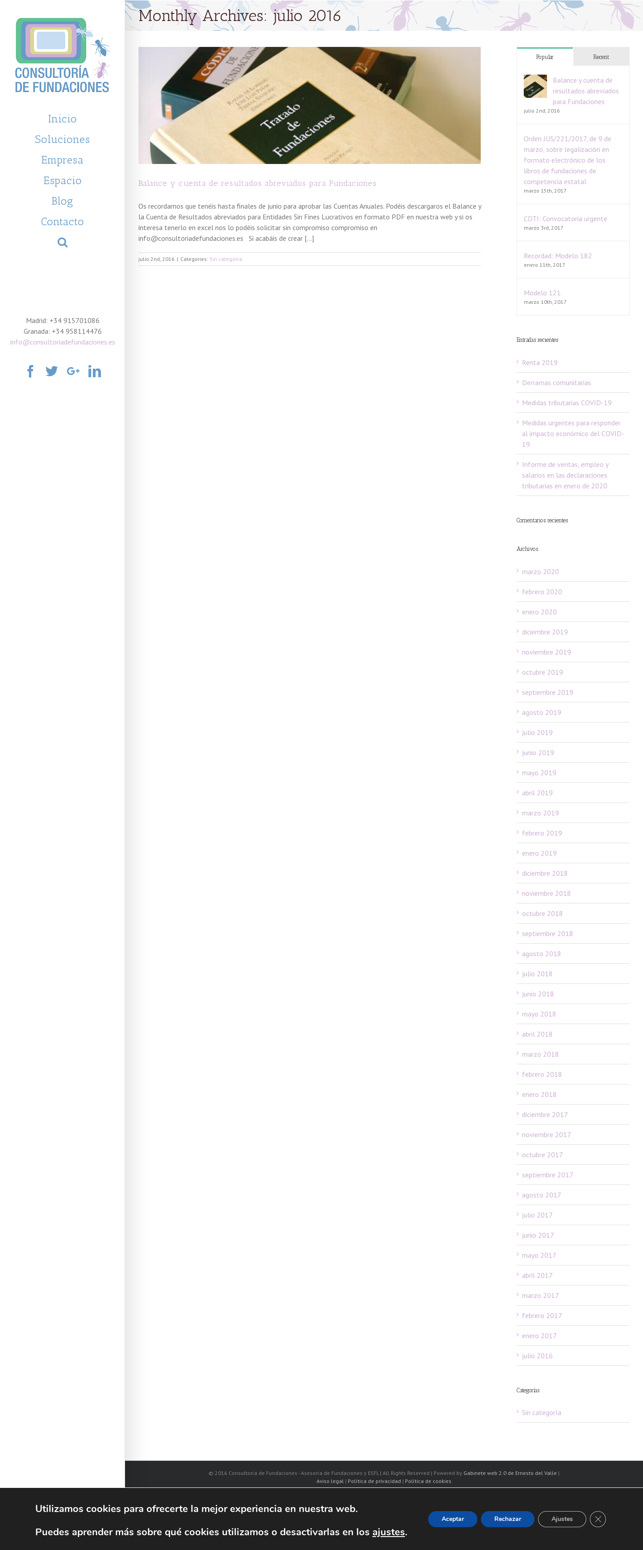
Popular (545, 57)
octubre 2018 (542, 913)
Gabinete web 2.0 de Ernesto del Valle (510, 1473)
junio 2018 (538, 993)
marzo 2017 (540, 1295)
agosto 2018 (541, 953)
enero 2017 (539, 1335)
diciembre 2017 (545, 1114)
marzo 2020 (540, 571)
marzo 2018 (540, 1054)
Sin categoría (225, 259)
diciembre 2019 (545, 631)
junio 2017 (538, 1235)
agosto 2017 (541, 1194)
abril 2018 (537, 1033)
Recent (601, 57)
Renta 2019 (540, 362)
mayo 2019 (539, 772)
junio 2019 (538, 752)
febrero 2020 (542, 591)
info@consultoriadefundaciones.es (62, 341)
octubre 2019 (542, 672)
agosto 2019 (541, 712)
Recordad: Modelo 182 (558, 255)
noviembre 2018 (546, 893)
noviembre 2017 (546, 1134)
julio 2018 (537, 973)
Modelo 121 (542, 292)
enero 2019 (539, 853)
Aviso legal (330, 1481)
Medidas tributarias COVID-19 (567, 402)
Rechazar (507, 1519)
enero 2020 (539, 611)
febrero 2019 (542, 832)
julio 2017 (537, 1214)
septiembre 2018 (547, 933)
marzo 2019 (540, 812)
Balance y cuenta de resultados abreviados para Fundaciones (257, 183)
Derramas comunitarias (556, 382)
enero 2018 (539, 1094)
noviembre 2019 (546, 651)
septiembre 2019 (547, 692)
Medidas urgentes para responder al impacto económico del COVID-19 (573, 433)
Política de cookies (428, 1481)
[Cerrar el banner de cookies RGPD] (598, 1519)
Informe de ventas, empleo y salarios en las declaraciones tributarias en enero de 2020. (565, 475)
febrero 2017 (542, 1315)
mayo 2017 (539, 1255)
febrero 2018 (542, 1074)
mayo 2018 (539, 1013)
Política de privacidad (374, 1481)
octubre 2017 (542, 1154)
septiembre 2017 (547, 1174)
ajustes (388, 1532)
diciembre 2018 (545, 873)
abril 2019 (537, 792)
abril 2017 (537, 1275)
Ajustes (562, 1519)
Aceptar (453, 1519)
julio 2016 (537, 1355)
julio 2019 (537, 732)
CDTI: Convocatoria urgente (565, 218)
